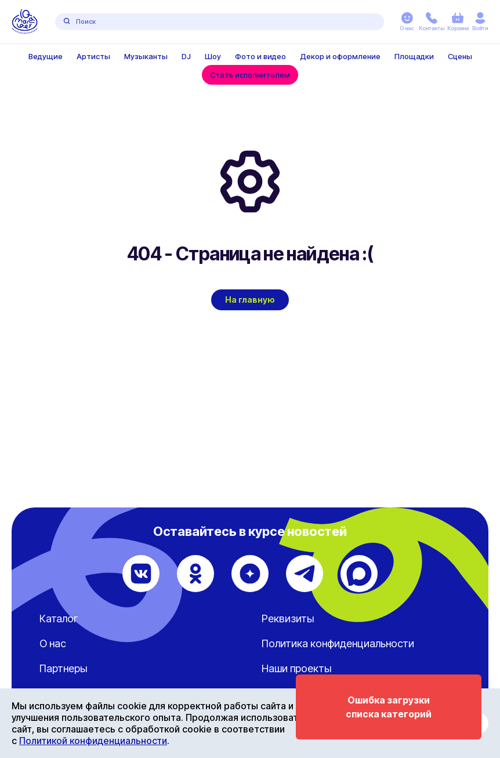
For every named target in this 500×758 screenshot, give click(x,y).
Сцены (460, 56)
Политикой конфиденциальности (93, 740)
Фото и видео (260, 56)
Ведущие (45, 56)
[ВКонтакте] (141, 573)
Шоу (213, 56)
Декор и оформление (340, 56)
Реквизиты (288, 618)
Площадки (414, 56)
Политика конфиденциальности (338, 643)
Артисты (93, 56)
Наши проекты (296, 668)
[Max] (359, 573)
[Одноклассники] (195, 573)
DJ (186, 56)
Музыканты (146, 56)
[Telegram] (304, 573)
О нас (52, 643)
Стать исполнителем (250, 74)
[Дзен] (250, 573)
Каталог (58, 618)
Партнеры (63, 668)
